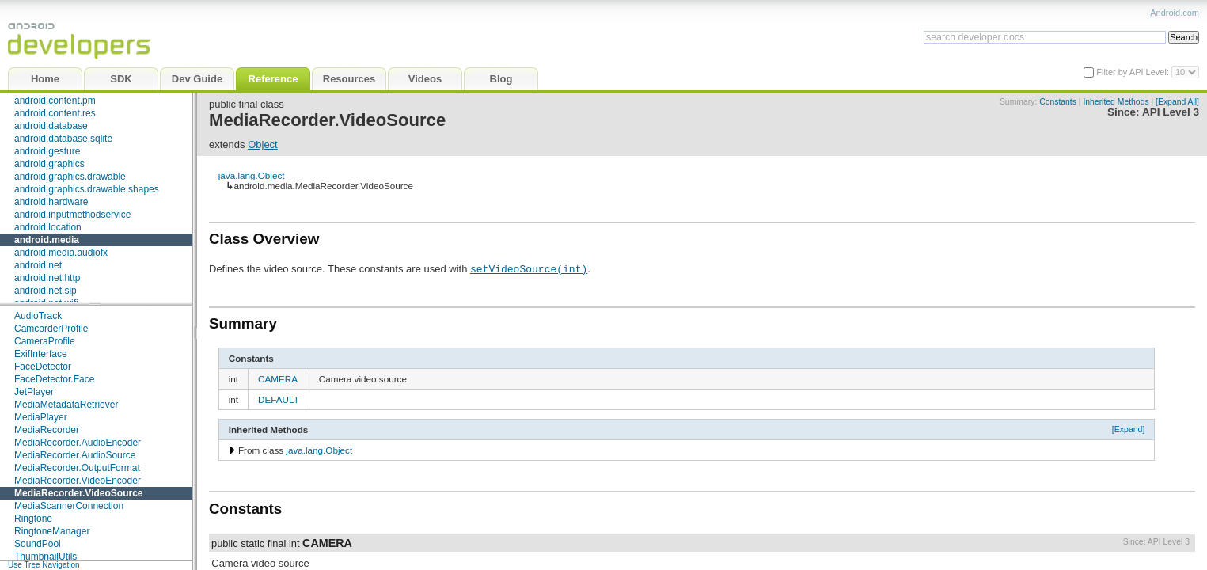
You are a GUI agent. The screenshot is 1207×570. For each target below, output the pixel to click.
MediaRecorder (46, 429)
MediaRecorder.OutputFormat (77, 467)
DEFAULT (278, 399)
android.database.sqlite (63, 138)
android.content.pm (55, 100)
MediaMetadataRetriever (66, 404)
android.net (38, 265)
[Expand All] (1177, 101)
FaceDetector (42, 366)
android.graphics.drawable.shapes (86, 189)
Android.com (1174, 12)
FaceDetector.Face (54, 379)
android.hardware (51, 201)
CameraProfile (44, 341)
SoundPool (37, 543)
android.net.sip (45, 290)
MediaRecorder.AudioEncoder (77, 442)
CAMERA (278, 379)
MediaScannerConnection (68, 505)
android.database (51, 125)
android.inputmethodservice (72, 214)
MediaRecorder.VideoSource (78, 493)
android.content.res (55, 113)
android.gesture (47, 151)
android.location (48, 227)
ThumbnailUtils (45, 556)
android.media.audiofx (61, 252)
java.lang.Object (251, 175)
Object (263, 144)
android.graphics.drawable (70, 176)
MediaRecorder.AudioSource (74, 455)
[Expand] (1128, 429)
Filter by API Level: (1133, 72)
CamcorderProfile (51, 328)
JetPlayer (34, 391)
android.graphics (49, 163)
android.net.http (47, 277)
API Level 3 (1170, 112)
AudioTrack (38, 315)
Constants (1057, 101)
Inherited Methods (1115, 101)
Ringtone (33, 518)
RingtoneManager (51, 531)
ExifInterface (40, 353)
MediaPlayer (40, 417)
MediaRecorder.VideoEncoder (77, 480)
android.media (46, 239)
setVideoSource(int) (528, 268)
